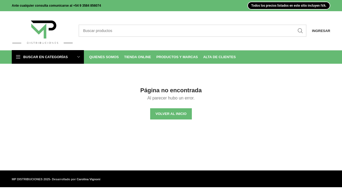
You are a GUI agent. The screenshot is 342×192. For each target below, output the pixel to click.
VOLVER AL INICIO (171, 114)
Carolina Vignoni (88, 179)
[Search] (192, 31)
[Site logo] (42, 30)
